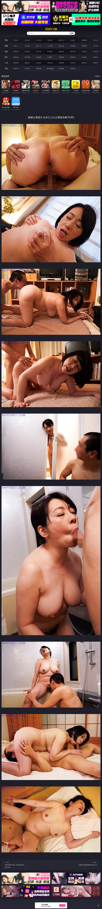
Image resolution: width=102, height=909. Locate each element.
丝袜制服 (72, 46)
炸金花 (73, 40)
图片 (6, 57)
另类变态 (95, 51)
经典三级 (72, 51)
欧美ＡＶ (38, 46)
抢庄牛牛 (95, 40)
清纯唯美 (72, 57)
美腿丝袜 (61, 57)
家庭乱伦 (27, 63)
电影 (6, 51)
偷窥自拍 (16, 57)
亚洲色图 (27, 57)
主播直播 (84, 46)
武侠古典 (50, 63)
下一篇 (87, 864)
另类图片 (95, 57)
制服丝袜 (61, 51)
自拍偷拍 (27, 46)
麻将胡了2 (61, 40)
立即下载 (62, 905)
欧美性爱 (50, 51)
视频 (6, 46)
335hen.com (51, 29)
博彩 (6, 40)
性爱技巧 (95, 63)
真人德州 (27, 40)
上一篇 (15, 865)
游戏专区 (50, 40)
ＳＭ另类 (95, 46)
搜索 (72, 33)
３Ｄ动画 (50, 46)
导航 (6, 68)
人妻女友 (38, 63)
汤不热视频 (50, 68)
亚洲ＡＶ (16, 46)
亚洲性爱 (16, 51)
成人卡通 (38, 51)
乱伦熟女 (84, 51)
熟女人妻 (61, 46)
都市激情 (16, 63)
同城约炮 (16, 68)
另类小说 (72, 63)
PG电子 (16, 40)
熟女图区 (84, 57)
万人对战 (38, 40)
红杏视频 (61, 68)
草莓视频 (38, 68)
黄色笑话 (84, 63)
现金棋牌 (84, 40)
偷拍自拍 (27, 51)
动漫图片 (50, 57)
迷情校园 (61, 63)
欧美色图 (38, 57)
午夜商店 (27, 68)
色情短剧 (72, 68)
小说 (6, 63)
